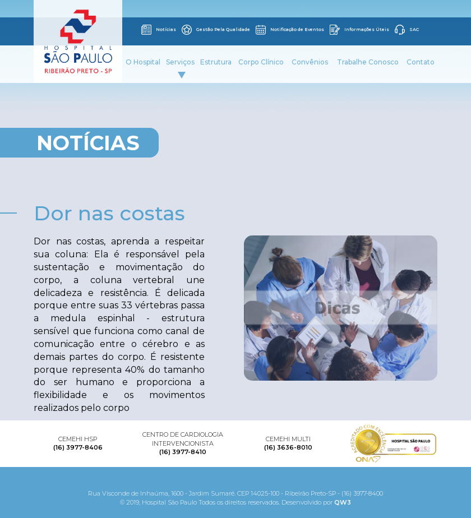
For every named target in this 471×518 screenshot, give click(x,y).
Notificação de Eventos (290, 29)
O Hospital (143, 62)
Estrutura (216, 62)
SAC (407, 29)
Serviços (180, 68)
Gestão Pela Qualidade (216, 29)
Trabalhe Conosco (368, 62)
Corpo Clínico (261, 62)
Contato (421, 62)
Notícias (158, 29)
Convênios (310, 62)
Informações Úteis (359, 29)
